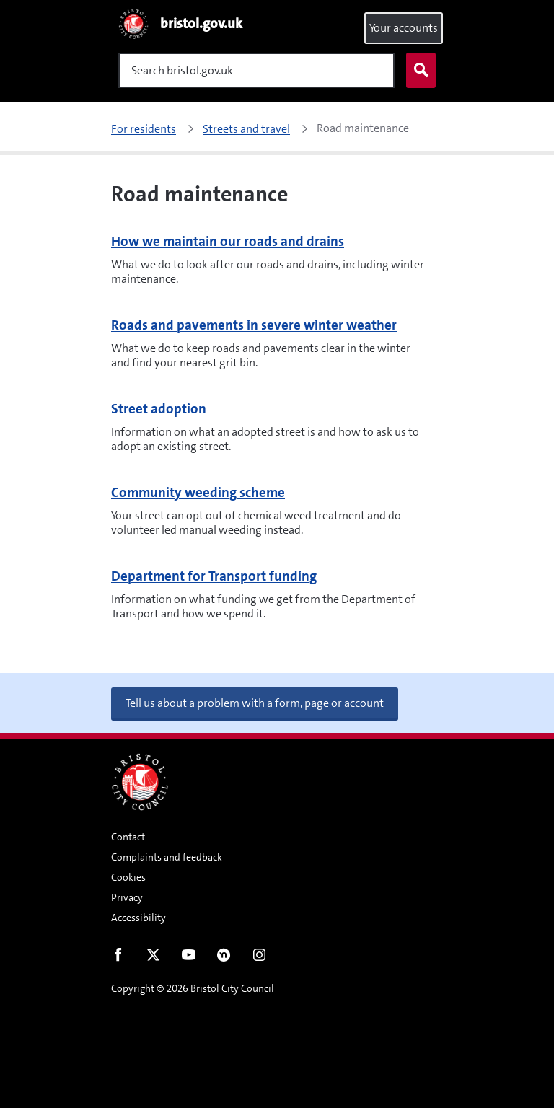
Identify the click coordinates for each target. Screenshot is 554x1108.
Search (417, 70)
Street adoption (158, 409)
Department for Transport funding (214, 576)
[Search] (256, 70)
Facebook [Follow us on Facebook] (118, 958)
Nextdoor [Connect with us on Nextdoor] (224, 958)
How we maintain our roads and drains (227, 241)
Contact (128, 836)
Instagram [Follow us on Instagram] (259, 958)
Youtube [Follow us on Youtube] (188, 958)
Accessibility (138, 917)
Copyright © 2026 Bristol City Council (192, 988)
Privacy (127, 897)
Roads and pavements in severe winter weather (254, 325)
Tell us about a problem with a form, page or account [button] (255, 703)
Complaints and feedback (166, 856)
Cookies (128, 877)
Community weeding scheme (198, 492)
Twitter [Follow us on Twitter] (153, 958)
